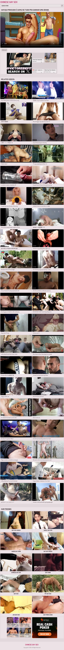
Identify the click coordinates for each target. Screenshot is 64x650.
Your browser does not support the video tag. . (32, 30)
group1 (5, 50)
